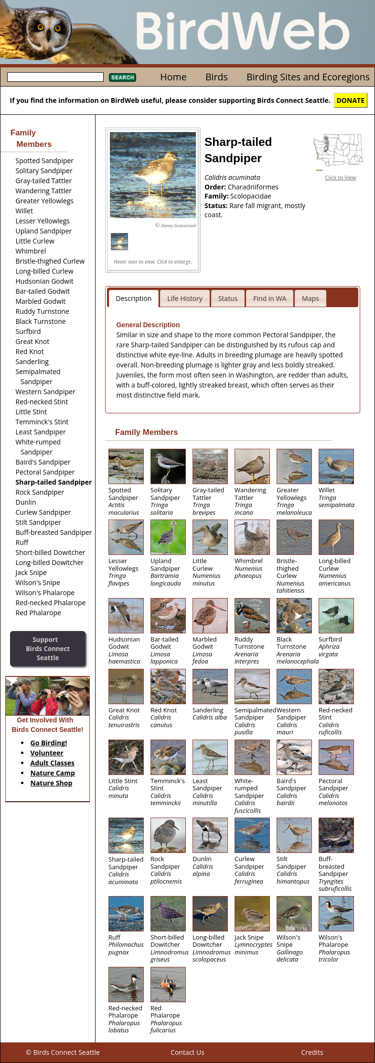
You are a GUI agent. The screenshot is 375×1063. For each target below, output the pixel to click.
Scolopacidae (250, 195)
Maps (310, 298)
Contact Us (187, 1052)
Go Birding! (49, 742)
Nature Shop (52, 782)
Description (134, 298)
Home (173, 76)
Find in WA (269, 298)
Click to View (340, 177)
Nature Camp (53, 772)
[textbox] (55, 77)
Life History (185, 298)
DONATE (351, 100)
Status (228, 298)
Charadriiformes (253, 186)
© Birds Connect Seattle (63, 1052)
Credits (312, 1052)
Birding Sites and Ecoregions (308, 76)
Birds (216, 76)
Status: (216, 205)
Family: (217, 195)
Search (122, 77)
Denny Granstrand (178, 225)
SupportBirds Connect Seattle (48, 648)
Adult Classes (53, 762)
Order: (216, 186)
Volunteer (47, 752)
